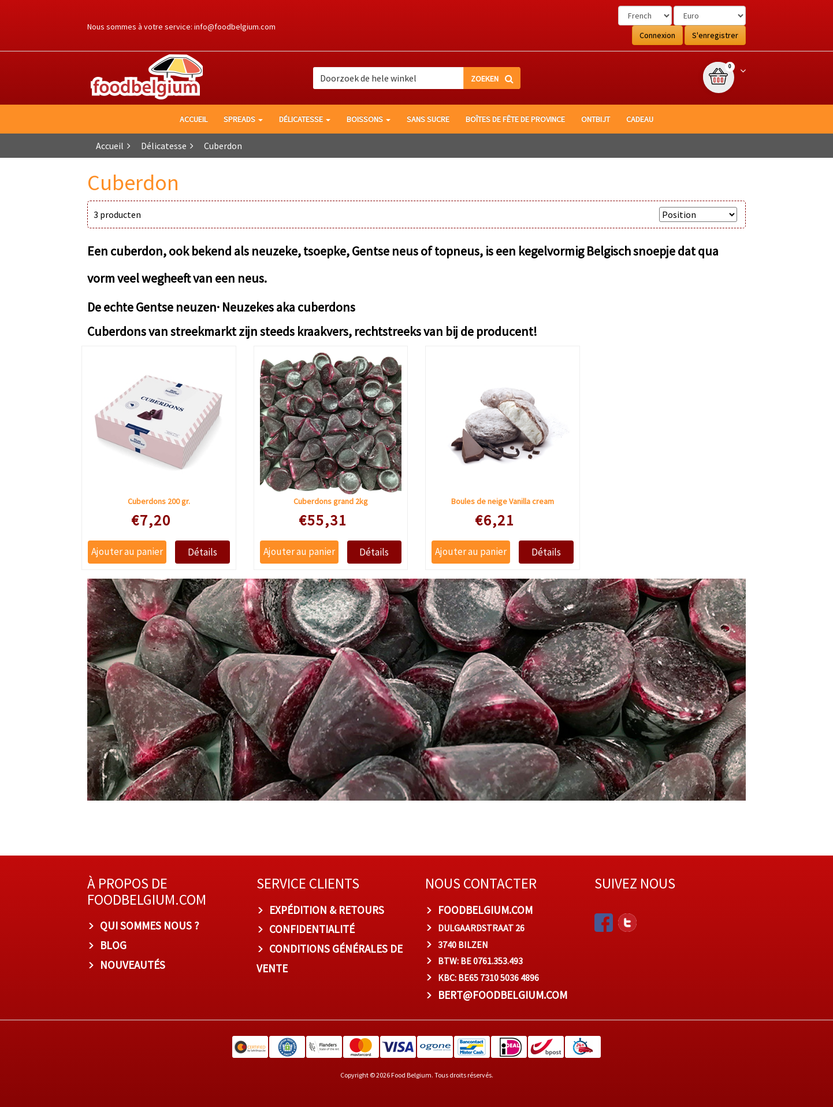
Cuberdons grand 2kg (330, 501)
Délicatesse (304, 119)
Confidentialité (312, 929)
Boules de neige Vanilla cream (502, 501)
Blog (113, 945)
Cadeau (639, 119)
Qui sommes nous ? (149, 925)
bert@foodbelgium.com (502, 995)
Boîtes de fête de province (515, 119)
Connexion (657, 35)
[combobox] (416, 78)
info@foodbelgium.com (235, 26)
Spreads (243, 119)
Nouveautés (132, 965)
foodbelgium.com (485, 910)
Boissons (369, 119)
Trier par (636, 214)
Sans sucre (428, 119)
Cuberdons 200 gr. (159, 501)
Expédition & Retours (326, 910)
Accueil (193, 119)
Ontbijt (595, 119)
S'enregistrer (715, 35)
